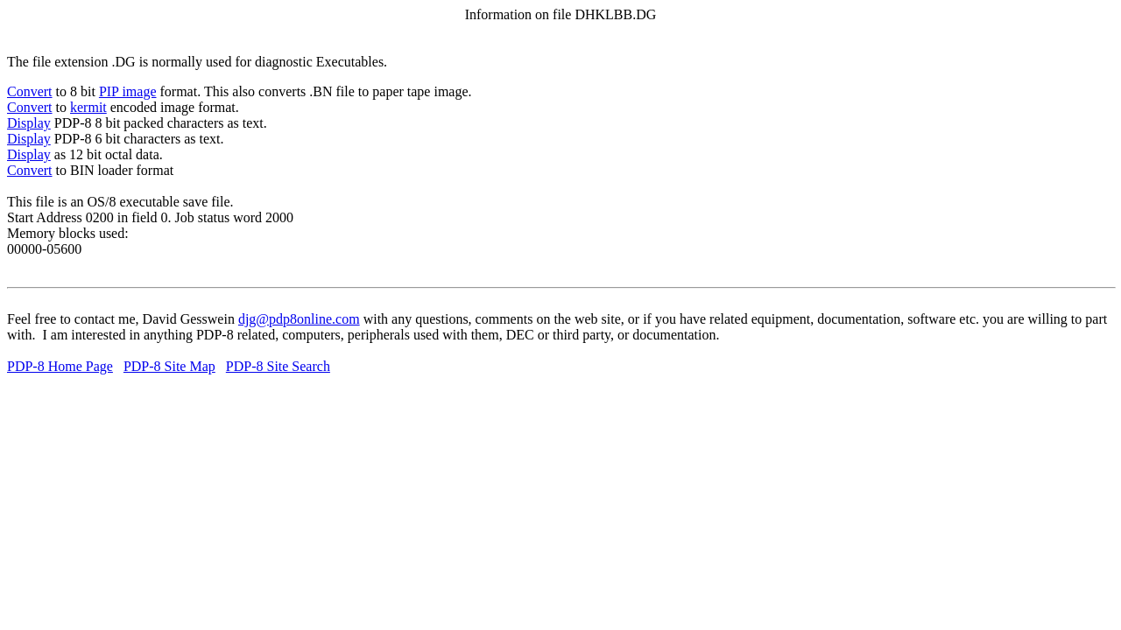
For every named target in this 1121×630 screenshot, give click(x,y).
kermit (88, 107)
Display (29, 123)
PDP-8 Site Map (169, 366)
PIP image (128, 91)
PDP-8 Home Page (60, 366)
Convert (30, 91)
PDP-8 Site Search (278, 366)
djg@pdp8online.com (299, 319)
